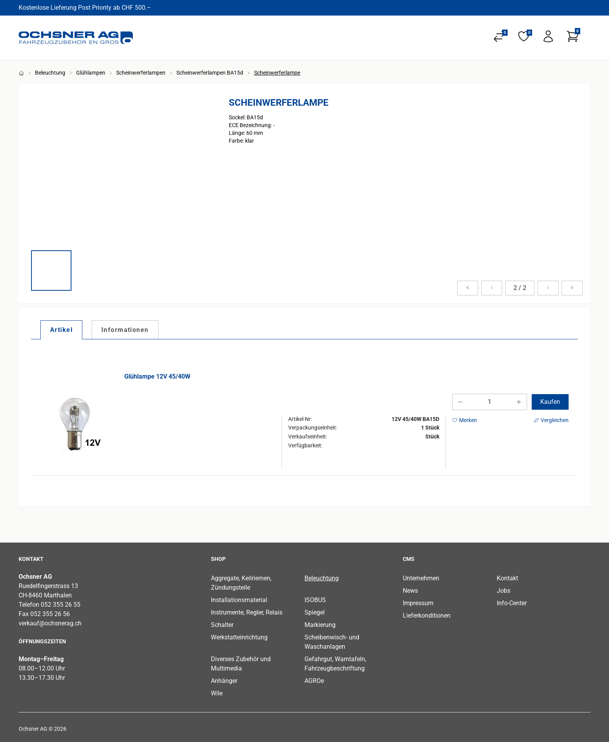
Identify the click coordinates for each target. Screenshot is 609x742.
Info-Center (512, 603)
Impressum (418, 603)
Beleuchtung (50, 73)
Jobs (503, 590)
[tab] (61, 329)
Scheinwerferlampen (140, 73)
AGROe (314, 680)
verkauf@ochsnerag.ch (50, 623)
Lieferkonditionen (427, 615)
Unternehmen (421, 578)
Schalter (222, 625)
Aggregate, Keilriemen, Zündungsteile (241, 582)
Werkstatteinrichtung (239, 637)
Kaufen (550, 401)
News (410, 590)
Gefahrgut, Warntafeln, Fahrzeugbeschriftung (335, 663)
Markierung (320, 625)
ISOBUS (315, 600)
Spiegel (314, 612)
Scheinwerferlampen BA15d (209, 73)
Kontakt (507, 578)
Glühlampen (90, 73)
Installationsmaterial (239, 600)
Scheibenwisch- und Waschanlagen (331, 642)
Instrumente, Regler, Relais (246, 612)
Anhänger (224, 680)
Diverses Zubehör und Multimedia (241, 663)
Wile (217, 693)
